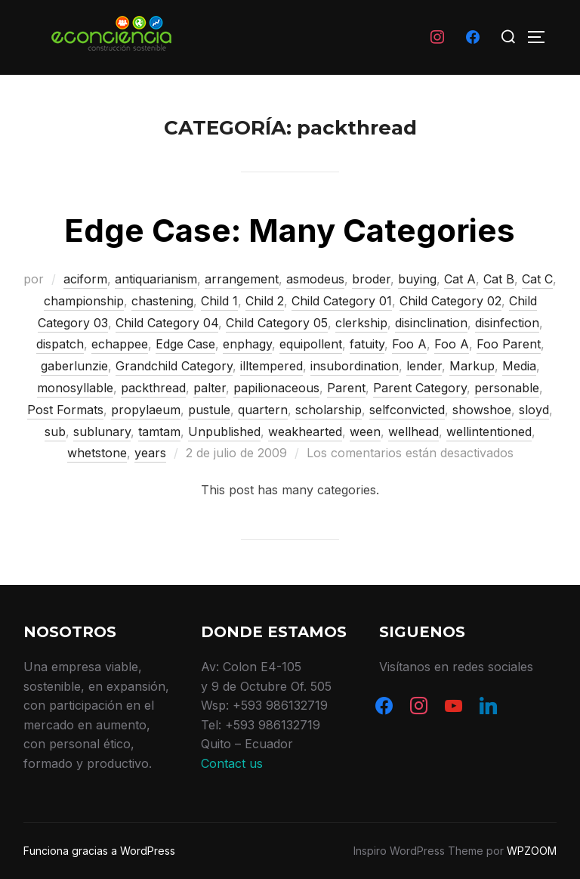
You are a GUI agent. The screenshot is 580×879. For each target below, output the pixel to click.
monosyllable (75, 387)
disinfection (507, 322)
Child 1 (219, 300)
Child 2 (264, 300)
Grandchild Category (174, 365)
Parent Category (420, 387)
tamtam (159, 431)
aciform (85, 278)
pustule (209, 409)
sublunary (102, 431)
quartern (263, 409)
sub (55, 431)
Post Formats (65, 409)
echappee (119, 343)
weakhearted (305, 431)
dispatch (60, 343)
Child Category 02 (450, 300)
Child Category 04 (167, 322)
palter (209, 387)
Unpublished (224, 431)
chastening (162, 300)
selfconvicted (407, 409)
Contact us (232, 763)
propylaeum (145, 409)
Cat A (460, 278)
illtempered (271, 365)
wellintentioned (489, 431)
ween (365, 431)
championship (84, 300)
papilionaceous (276, 387)
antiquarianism (156, 278)
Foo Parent (509, 343)
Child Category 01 (342, 300)
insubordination (354, 365)
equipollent (310, 343)
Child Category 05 (277, 322)
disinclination (431, 322)
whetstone (97, 452)
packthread (153, 387)
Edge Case (185, 343)
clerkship (361, 322)
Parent (346, 387)
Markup (472, 365)
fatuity (367, 343)
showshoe (481, 409)
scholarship (328, 409)
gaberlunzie (74, 365)
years (150, 452)
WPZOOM (532, 850)
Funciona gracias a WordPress (99, 850)
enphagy (247, 343)
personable (506, 387)
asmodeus (315, 278)
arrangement (242, 278)
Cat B (498, 278)
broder (371, 278)
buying (417, 278)
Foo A (409, 343)
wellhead (413, 431)
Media (519, 365)
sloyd (534, 409)
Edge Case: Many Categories (289, 230)
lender (424, 365)
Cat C (537, 278)
